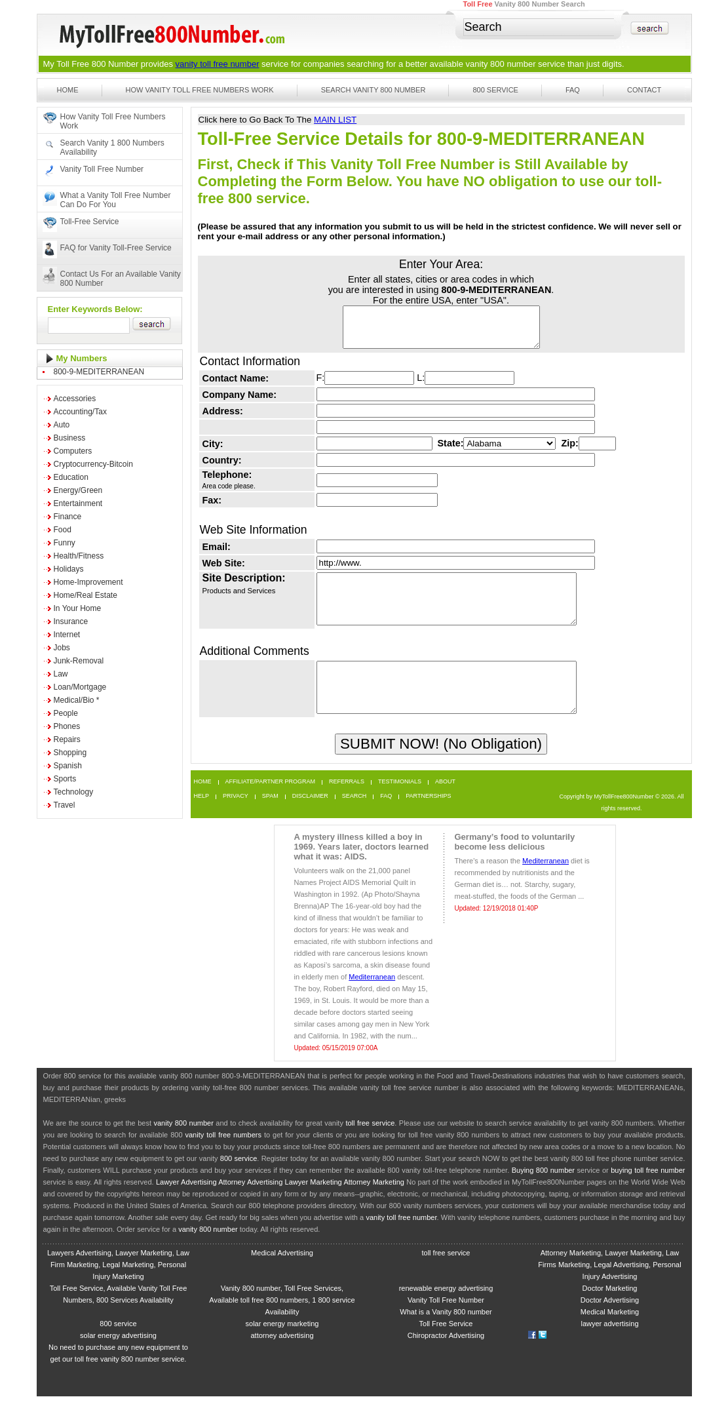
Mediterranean (372, 996)
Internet (67, 634)
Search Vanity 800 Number (373, 90)
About (445, 801)
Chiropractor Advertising (446, 1355)
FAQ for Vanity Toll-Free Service (116, 247)
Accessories (75, 398)
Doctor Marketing (610, 1308)
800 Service (495, 90)
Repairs (67, 739)
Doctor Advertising (610, 1320)
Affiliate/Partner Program (270, 801)
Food (62, 529)
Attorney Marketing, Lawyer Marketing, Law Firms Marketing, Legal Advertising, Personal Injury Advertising (609, 1284)
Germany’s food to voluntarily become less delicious (515, 861)
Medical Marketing (610, 1331)
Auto (62, 424)
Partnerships (428, 816)
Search (354, 816)
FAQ (572, 90)
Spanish (68, 765)
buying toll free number (648, 1190)
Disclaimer (310, 816)
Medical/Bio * (77, 700)
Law (61, 673)
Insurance (71, 621)
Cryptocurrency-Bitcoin (93, 464)
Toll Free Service (446, 1343)
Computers (73, 451)
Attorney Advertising (250, 1202)
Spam (270, 816)
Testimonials (399, 801)
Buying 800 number (543, 1190)
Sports (65, 778)
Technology (74, 791)
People (66, 713)
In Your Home (78, 608)
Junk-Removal (79, 660)
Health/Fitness (79, 555)
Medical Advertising (282, 1272)
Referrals (346, 801)
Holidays (69, 569)
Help (202, 816)
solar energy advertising (118, 1355)
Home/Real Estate (85, 595)
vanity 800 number (501, 64)
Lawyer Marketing (313, 1202)
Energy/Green (78, 490)
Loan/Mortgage (80, 687)
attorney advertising (282, 1355)
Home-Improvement (88, 582)
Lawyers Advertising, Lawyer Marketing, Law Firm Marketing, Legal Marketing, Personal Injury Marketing (118, 1284)
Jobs (62, 647)
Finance (68, 516)
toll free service (369, 1143)
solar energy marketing (282, 1343)
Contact (644, 90)
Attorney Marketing (373, 1202)
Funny (64, 542)
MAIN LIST (335, 120)
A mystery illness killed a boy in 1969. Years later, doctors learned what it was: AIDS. (361, 866)
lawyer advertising (609, 1343)
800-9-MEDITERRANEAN (99, 371)
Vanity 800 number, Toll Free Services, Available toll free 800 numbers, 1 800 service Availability (281, 1319)
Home (68, 90)
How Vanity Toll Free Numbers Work (200, 90)
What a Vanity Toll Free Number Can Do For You (115, 200)
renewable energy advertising (446, 1308)
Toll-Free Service (89, 221)
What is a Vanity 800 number (445, 1331)
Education (71, 477)
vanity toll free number (217, 64)
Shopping (70, 752)
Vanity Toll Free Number (102, 169)
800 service (239, 1178)
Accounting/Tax (80, 411)
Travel (64, 805)
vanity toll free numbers (223, 1154)
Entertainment (78, 503)
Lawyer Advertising (186, 1202)
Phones (67, 726)
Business (70, 437)
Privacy (235, 816)
